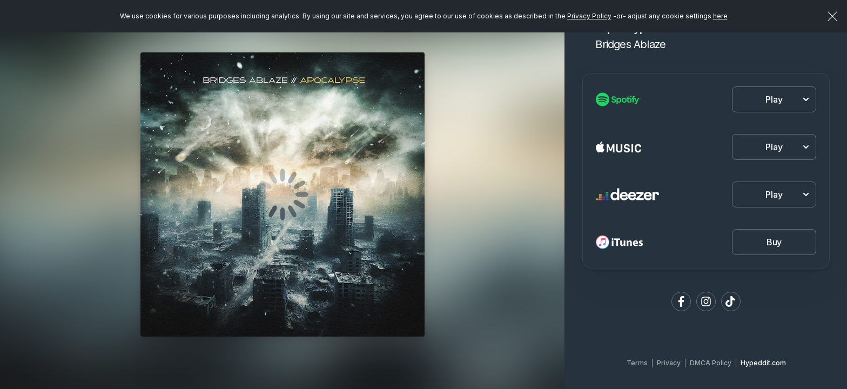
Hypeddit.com (763, 363)
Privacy (669, 363)
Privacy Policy (589, 16)
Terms (637, 363)
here (720, 16)
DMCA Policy (710, 363)
